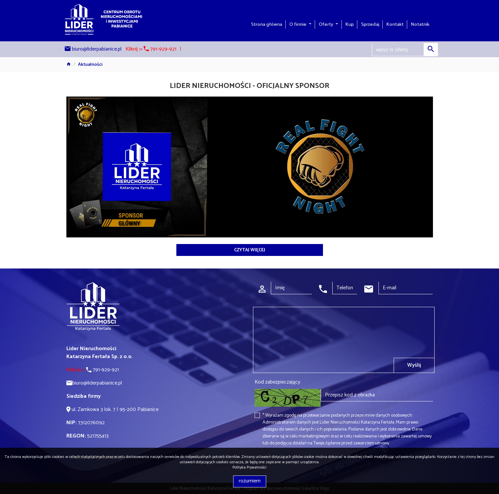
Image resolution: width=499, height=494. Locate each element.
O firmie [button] (298, 24)
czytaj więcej (249, 250)
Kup (349, 24)
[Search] (405, 50)
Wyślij (414, 365)
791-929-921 (92, 369)
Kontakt (395, 24)
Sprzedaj (370, 24)
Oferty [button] (326, 24)
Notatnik (420, 24)
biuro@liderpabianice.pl (97, 49)
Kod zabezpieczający (277, 382)
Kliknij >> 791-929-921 (150, 49)
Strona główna (266, 24)
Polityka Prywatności (249, 467)
